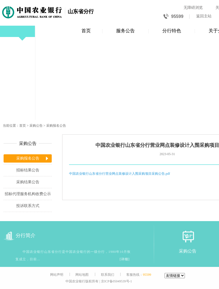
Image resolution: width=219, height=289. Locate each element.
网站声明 (56, 275)
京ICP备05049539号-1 (116, 281)
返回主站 (204, 16)
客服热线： (138, 274)
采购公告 (36, 126)
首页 (86, 30)
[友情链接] (175, 275)
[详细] (125, 259)
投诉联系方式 (27, 206)
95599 (173, 17)
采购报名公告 (56, 126)
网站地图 (82, 275)
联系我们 (107, 275)
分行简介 (19, 235)
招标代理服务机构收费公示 (28, 194)
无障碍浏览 (193, 8)
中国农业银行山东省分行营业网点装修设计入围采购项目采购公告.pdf (119, 174)
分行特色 (171, 30)
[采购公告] (187, 236)
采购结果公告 (27, 182)
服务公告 (125, 30)
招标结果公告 (27, 170)
